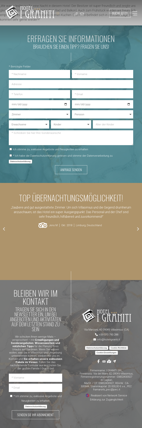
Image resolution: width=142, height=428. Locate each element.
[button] (4, 229)
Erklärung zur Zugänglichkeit (106, 399)
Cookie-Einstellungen (106, 353)
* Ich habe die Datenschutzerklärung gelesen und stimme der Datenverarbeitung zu (63, 155)
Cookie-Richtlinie (118, 348)
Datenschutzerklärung (20, 161)
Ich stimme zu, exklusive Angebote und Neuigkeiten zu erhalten (50, 149)
